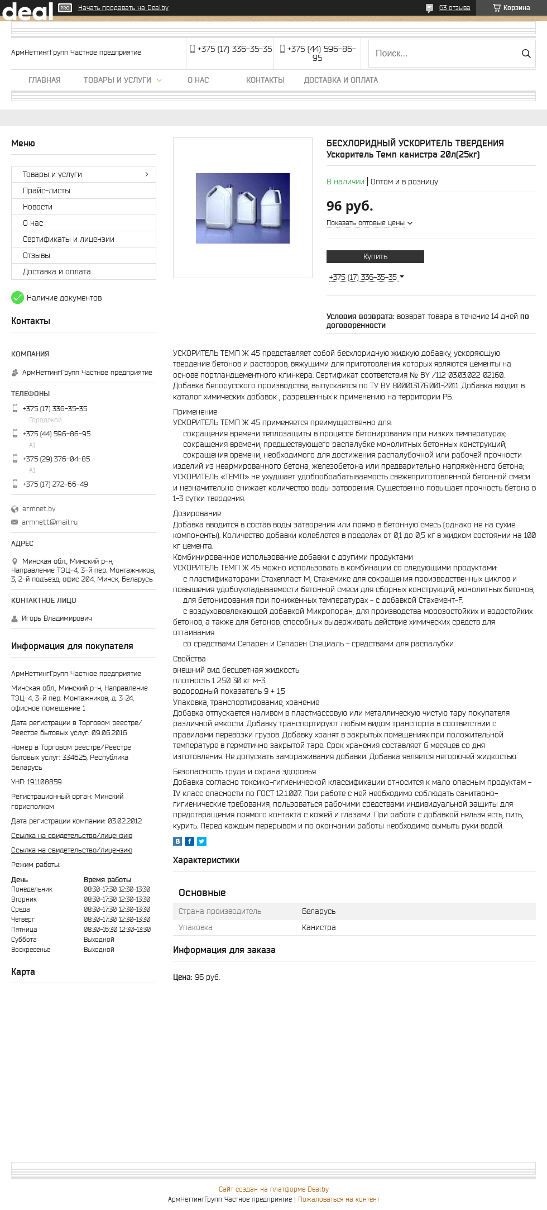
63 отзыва (455, 7)
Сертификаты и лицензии (68, 239)
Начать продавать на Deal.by (123, 7)
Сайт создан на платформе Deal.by (274, 1189)
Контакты (265, 79)
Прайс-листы (46, 190)
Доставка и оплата (341, 79)
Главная (44, 79)
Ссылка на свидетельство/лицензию (71, 835)
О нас (198, 79)
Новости (37, 206)
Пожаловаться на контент (339, 1199)
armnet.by (38, 508)
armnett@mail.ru (50, 522)
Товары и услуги (117, 79)
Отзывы (36, 255)
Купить (375, 256)
